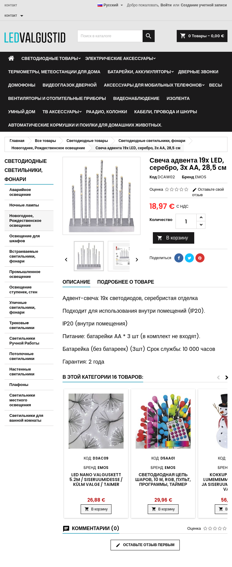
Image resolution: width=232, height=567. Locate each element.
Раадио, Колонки (106, 112)
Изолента (178, 98)
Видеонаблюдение (136, 98)
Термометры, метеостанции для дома (54, 72)
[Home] (11, 58)
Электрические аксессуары (119, 58)
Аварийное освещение (20, 192)
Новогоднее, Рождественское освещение (25, 220)
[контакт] (15, 15)
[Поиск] (116, 36)
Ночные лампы (24, 205)
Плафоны (18, 384)
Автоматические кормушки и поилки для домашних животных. (85, 125)
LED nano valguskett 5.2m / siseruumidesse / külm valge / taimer (96, 479)
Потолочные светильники (21, 356)
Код (153, 177)
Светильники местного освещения (22, 400)
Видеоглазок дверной (70, 85)
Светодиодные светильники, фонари (26, 170)
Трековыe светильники (21, 325)
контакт (11, 5)
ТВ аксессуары (61, 112)
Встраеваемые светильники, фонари (23, 256)
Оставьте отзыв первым (145, 545)
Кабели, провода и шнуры (165, 112)
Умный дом (21, 112)
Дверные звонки (198, 72)
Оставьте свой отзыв (208, 192)
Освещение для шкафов (24, 238)
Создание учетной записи (204, 5)
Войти (166, 5)
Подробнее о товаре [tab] (125, 282)
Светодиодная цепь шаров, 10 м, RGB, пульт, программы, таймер (163, 479)
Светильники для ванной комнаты (26, 418)
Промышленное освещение (24, 274)
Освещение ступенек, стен (23, 289)
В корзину (172, 237)
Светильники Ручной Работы (24, 340)
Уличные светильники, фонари (22, 307)
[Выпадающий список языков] (111, 5)
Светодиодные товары (49, 58)
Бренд (188, 177)
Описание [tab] (76, 282)
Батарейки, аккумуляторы (139, 72)
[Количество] (186, 221)
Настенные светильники (21, 371)
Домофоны (21, 85)
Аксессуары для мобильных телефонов (153, 85)
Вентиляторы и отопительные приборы (57, 98)
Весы (215, 85)
